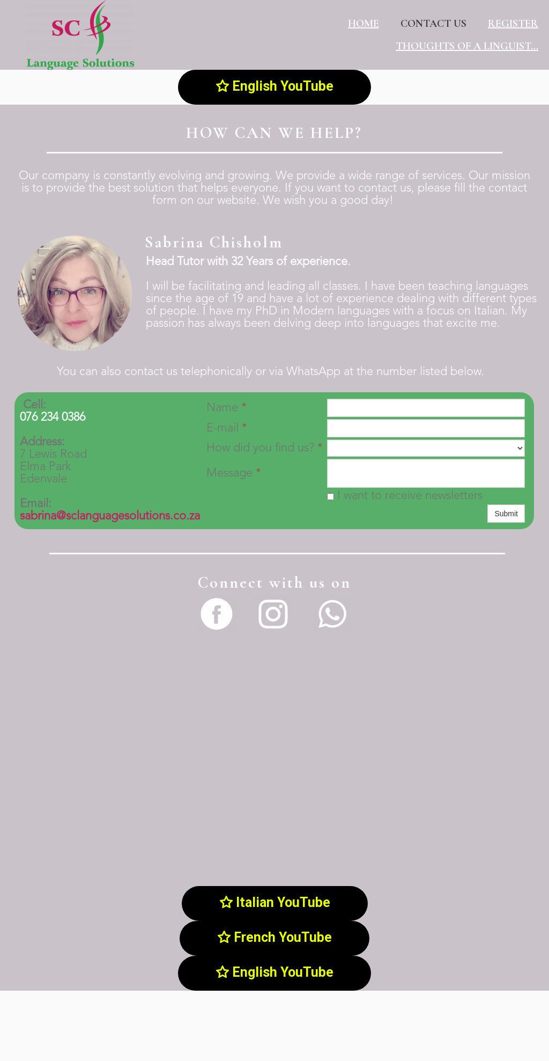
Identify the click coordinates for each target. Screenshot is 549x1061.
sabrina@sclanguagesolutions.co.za (110, 516)
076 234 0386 (52, 417)
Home (363, 23)
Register (513, 23)
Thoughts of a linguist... (467, 46)
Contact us (433, 23)
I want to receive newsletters (405, 496)
